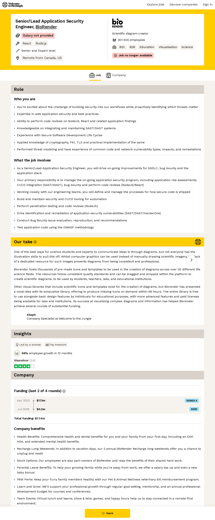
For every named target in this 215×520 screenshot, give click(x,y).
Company (116, 75)
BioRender (46, 26)
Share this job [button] (26, 309)
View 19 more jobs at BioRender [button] (65, 309)
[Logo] (12, 4)
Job (95, 75)
